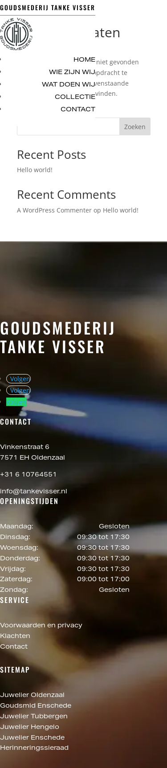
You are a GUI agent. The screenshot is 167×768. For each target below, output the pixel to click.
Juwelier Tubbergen (34, 717)
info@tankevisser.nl (33, 492)
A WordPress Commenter (54, 210)
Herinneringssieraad (34, 748)
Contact (78, 110)
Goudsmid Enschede (36, 706)
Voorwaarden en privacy (41, 626)
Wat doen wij (68, 85)
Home (84, 60)
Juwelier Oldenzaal (33, 696)
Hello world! (35, 169)
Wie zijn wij (72, 73)
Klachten (15, 637)
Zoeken (135, 126)
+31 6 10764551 (28, 475)
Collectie (75, 98)
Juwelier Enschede (32, 738)
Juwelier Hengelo (30, 728)
